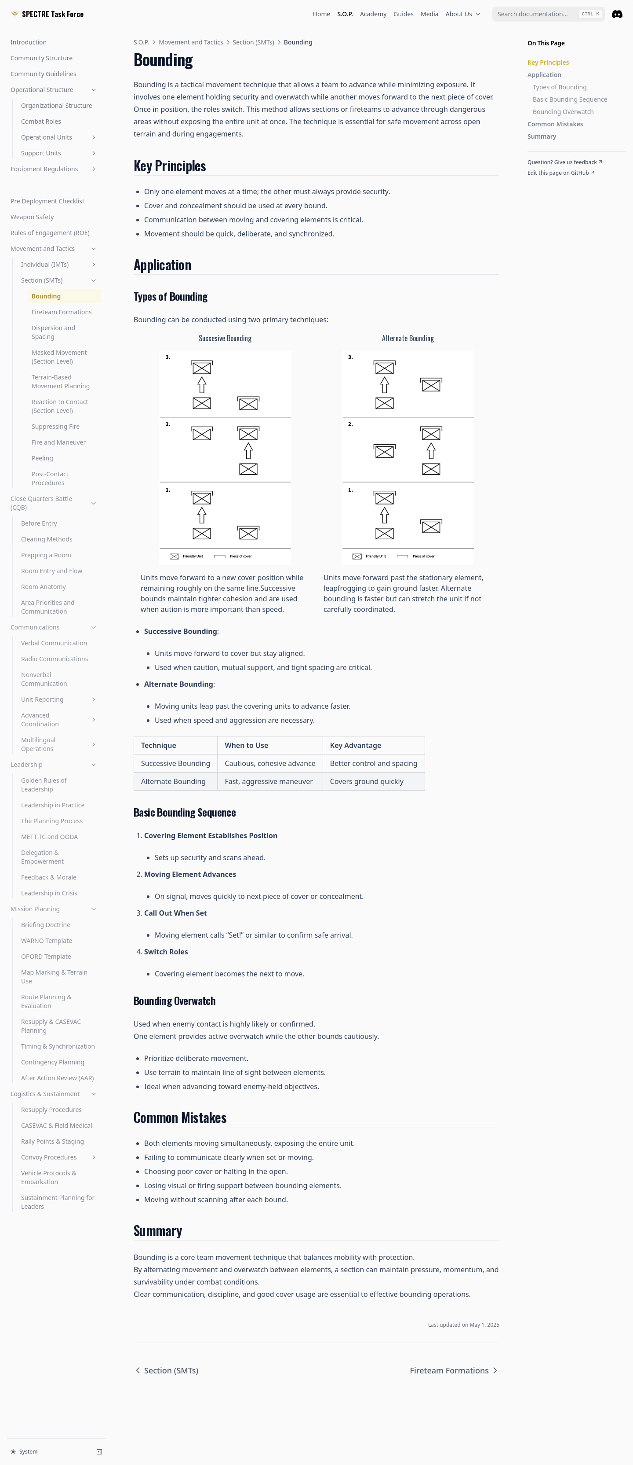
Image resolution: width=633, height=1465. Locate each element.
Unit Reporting (59, 699)
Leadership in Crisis (49, 893)
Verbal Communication (54, 643)
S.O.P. (345, 14)
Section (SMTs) (59, 280)
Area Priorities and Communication (48, 606)
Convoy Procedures (59, 1157)
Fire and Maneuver (59, 442)
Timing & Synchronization (58, 1046)
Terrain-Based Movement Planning (61, 381)
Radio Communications (54, 659)
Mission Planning (54, 909)
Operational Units (59, 137)
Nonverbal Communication (44, 679)
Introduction (29, 42)
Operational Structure (54, 89)
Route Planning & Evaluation (46, 1001)
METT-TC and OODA (49, 836)
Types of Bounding (560, 87)
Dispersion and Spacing (53, 332)
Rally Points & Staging (52, 1141)
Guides (403, 14)
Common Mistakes (555, 124)
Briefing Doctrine (45, 924)
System (24, 1451)
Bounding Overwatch (563, 111)
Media (430, 14)
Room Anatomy (43, 586)
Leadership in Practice (52, 805)
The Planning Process (52, 821)
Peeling (42, 458)
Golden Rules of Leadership (44, 784)
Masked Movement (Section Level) (59, 356)
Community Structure (42, 58)
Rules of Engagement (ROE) (50, 232)
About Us (463, 14)
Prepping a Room (46, 555)
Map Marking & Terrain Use (54, 976)
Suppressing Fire (56, 426)
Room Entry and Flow (51, 571)
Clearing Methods (47, 539)
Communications (54, 627)
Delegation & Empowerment (42, 856)
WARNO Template (46, 940)
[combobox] (548, 14)
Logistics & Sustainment (54, 1094)
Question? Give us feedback (565, 162)
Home (322, 14)
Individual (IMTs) (59, 264)
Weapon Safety (32, 217)
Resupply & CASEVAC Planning (51, 1025)
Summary (542, 136)
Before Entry (39, 523)
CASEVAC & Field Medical (56, 1125)
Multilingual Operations (59, 744)
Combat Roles (41, 121)
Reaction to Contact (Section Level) (60, 406)
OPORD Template (46, 956)
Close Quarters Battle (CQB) (54, 503)
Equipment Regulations (54, 169)
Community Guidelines (43, 74)
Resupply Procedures (51, 1109)
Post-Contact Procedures (50, 478)
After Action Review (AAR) (57, 1078)
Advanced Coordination (59, 719)
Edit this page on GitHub (561, 173)
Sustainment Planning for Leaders (58, 1202)
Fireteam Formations (62, 312)
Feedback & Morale (48, 877)
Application (544, 74)
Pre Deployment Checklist (47, 201)
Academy (373, 14)
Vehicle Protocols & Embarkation (48, 1177)
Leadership (54, 764)
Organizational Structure (56, 105)
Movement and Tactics (54, 248)
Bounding (46, 296)
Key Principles (548, 62)
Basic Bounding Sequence (570, 99)
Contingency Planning (52, 1062)
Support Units (59, 153)
